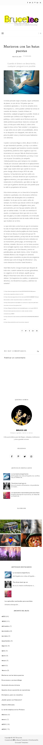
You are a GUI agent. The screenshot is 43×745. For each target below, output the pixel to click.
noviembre (7, 631)
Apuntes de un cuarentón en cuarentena (16, 690)
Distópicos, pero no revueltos (13, 695)
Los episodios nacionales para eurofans (25, 493)
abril (4, 665)
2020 (5, 621)
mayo (5, 660)
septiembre (7, 641)
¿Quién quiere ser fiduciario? (12, 700)
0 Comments (27, 56)
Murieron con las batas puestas (13, 675)
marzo (5, 670)
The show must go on (18, 483)
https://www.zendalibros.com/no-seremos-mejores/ (16, 322)
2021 (5, 616)
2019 (5, 724)
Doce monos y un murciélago (12, 680)
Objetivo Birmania (9, 705)
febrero (6, 714)
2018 (5, 729)
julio (4, 651)
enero (5, 719)
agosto (5, 646)
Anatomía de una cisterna (11, 685)
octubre (6, 636)
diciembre (6, 626)
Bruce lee (19, 737)
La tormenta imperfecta (19, 474)
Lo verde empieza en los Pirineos (14, 709)
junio (5, 655)
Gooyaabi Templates (21, 742)
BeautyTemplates (22, 740)
